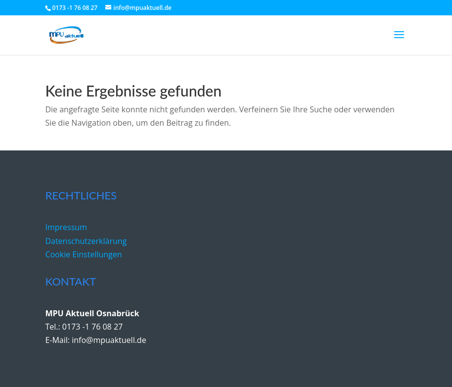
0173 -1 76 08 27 (92, 326)
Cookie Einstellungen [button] (83, 254)
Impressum (66, 227)
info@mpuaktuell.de (109, 340)
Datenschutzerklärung (86, 241)
